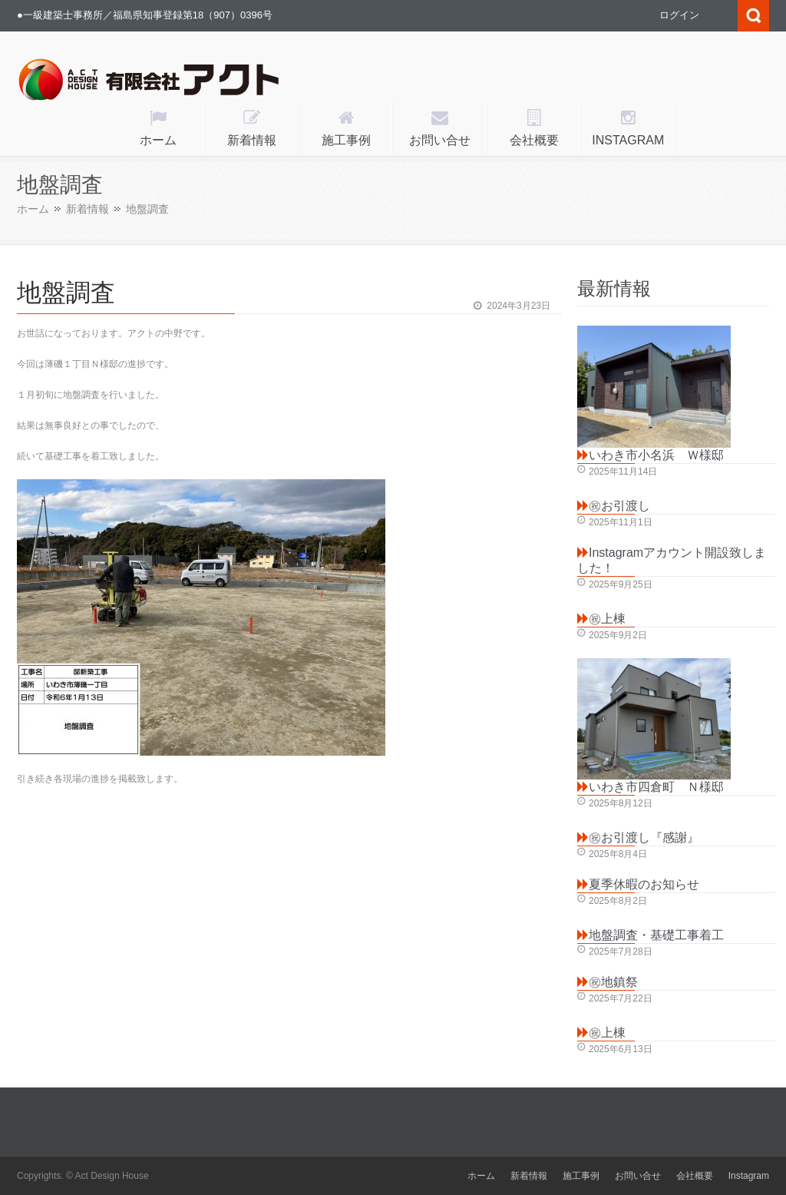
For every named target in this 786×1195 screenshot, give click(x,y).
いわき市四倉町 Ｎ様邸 (656, 786)
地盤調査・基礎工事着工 (656, 935)
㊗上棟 (607, 618)
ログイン (679, 15)
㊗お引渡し (619, 505)
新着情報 (87, 209)
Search (753, 15)
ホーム (33, 209)
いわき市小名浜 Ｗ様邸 (656, 455)
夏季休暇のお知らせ (644, 884)
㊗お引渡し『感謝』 (644, 837)
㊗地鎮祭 (613, 981)
